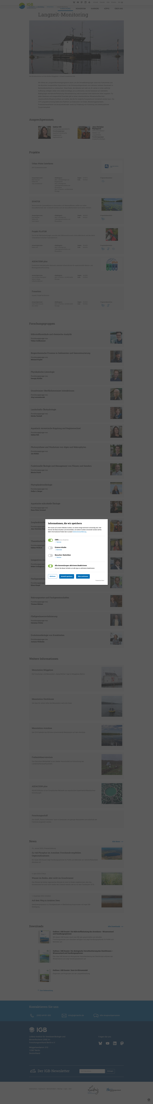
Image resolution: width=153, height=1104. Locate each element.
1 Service (58, 542)
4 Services (58, 550)
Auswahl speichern (69, 576)
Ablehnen (53, 576)
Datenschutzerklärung (79, 532)
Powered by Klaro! (100, 580)
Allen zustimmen (88, 576)
